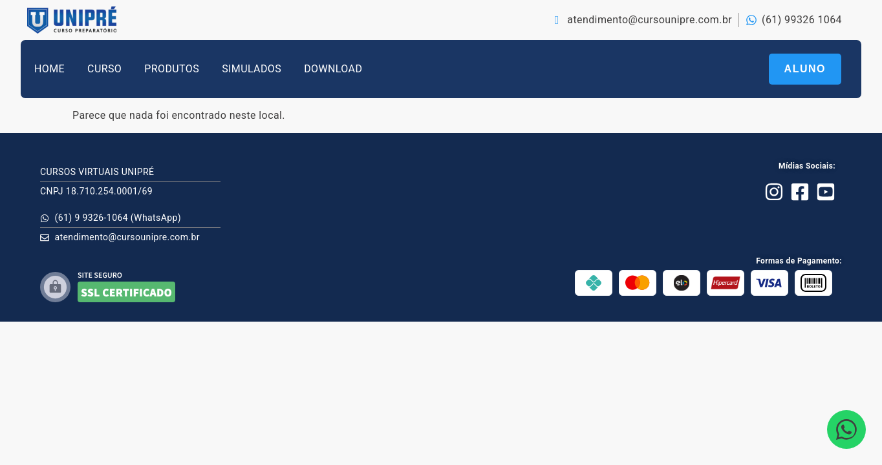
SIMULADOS (251, 69)
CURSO (104, 69)
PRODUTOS (171, 69)
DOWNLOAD (333, 69)
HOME (49, 69)
